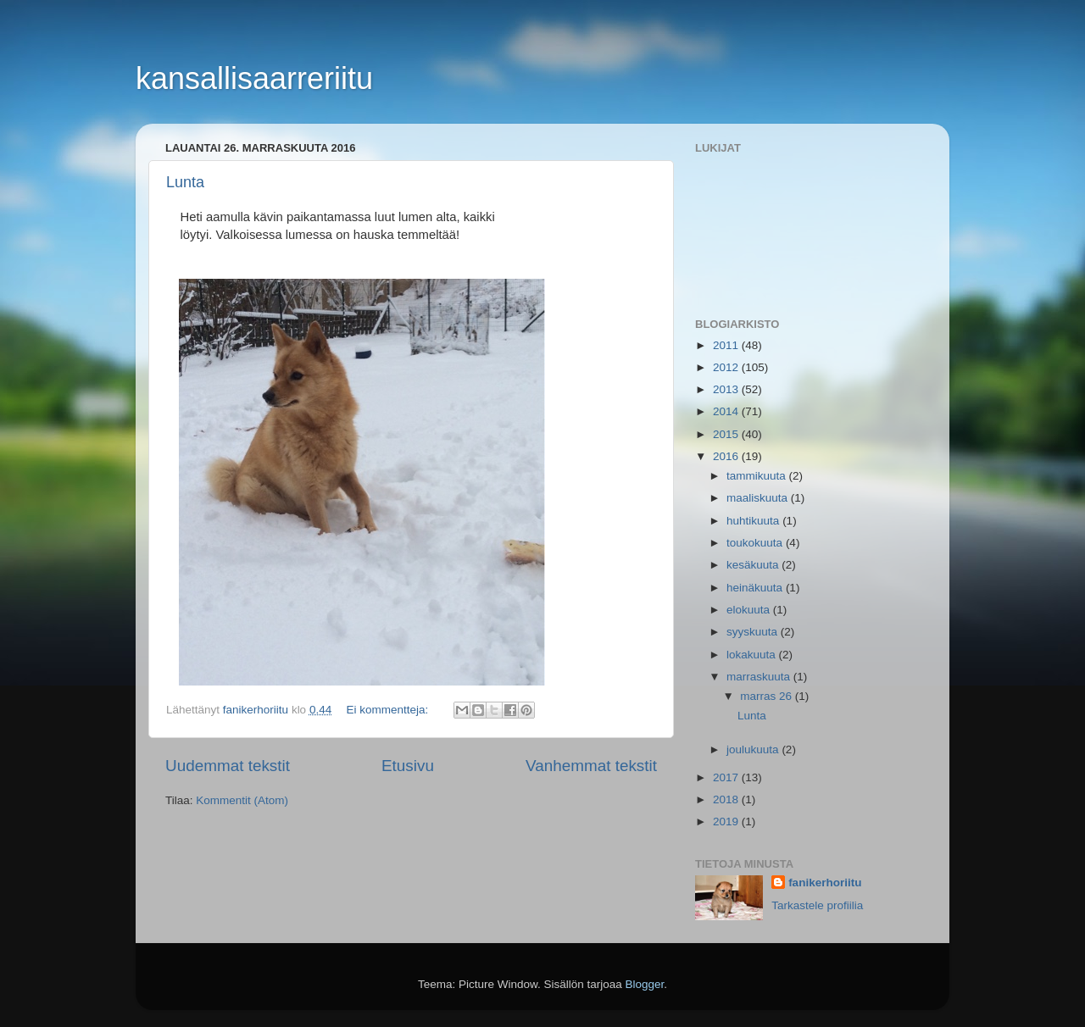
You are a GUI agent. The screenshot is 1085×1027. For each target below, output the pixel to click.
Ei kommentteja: (388, 709)
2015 (727, 434)
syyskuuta (753, 631)
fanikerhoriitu (824, 882)
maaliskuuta (758, 497)
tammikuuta (757, 475)
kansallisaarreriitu (254, 78)
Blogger (645, 984)
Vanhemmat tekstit (591, 765)
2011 (727, 345)
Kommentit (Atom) (242, 800)
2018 (727, 799)
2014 (727, 411)
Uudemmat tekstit (227, 765)
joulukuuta (754, 749)
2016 (727, 456)
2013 (727, 389)
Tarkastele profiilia (817, 905)
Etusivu (407, 765)
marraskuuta (759, 676)
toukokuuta (756, 542)
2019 (727, 821)
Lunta (185, 182)
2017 (727, 777)
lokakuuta (752, 654)
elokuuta (749, 609)
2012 (727, 367)
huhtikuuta (754, 520)
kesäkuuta (754, 564)
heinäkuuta (756, 587)
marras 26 (767, 696)
